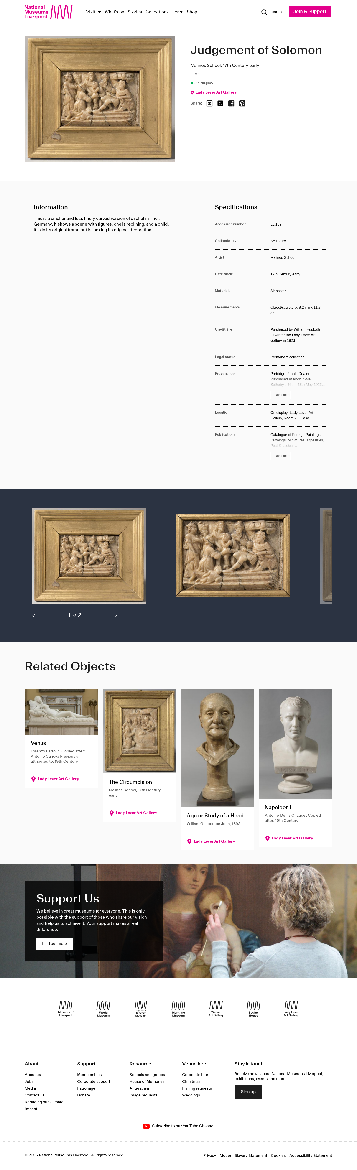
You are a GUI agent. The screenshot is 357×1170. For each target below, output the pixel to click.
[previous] (40, 616)
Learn (178, 12)
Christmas (191, 1082)
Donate (83, 1095)
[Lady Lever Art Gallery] (291, 1009)
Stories (135, 12)
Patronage (86, 1088)
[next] (109, 616)
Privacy (209, 1156)
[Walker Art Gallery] (216, 1009)
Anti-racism (140, 1088)
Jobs (29, 1082)
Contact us (35, 1095)
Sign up (248, 1092)
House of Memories (147, 1082)
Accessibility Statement (310, 1156)
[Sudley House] (253, 1009)
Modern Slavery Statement (243, 1156)
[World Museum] (103, 1009)
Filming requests (197, 1088)
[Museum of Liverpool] (65, 1009)
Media (30, 1088)
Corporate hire (195, 1075)
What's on (114, 12)
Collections (157, 12)
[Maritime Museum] (178, 1009)
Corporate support (93, 1082)
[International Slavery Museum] (140, 1009)
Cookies (278, 1156)
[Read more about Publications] (298, 446)
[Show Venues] (99, 12)
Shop (192, 12)
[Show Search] (271, 12)
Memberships (89, 1075)
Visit (90, 12)
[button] (95, 558)
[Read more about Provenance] (298, 385)
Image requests (144, 1095)
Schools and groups (147, 1075)
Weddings (191, 1095)
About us (33, 1075)
